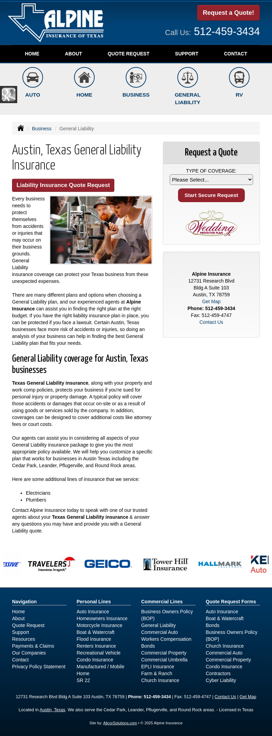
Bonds (148, 646)
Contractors (218, 673)
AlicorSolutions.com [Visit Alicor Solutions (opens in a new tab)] (120, 723)
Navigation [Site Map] (24, 601)
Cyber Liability (221, 680)
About (73, 53)
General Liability (158, 625)
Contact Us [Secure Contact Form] (211, 322)
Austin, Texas (52, 709)
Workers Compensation (166, 639)
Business (42, 128)
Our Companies (29, 653)
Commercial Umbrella (164, 659)
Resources (23, 639)
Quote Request (28, 625)
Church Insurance (160, 680)
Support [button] (186, 53)
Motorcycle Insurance (100, 625)
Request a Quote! (228, 12)
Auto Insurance (93, 611)
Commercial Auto (159, 632)
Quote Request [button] (128, 53)
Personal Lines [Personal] (94, 601)
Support (20, 632)
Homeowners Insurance (102, 618)
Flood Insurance (94, 639)
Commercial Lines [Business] (162, 601)
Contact (235, 53)
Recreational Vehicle (99, 653)
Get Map (211, 301)
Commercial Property (163, 653)
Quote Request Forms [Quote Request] (231, 601)
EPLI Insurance (157, 666)
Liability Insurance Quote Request (63, 185)
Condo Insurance (95, 659)
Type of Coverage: (211, 171)
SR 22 (83, 680)
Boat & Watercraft (96, 632)
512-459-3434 (227, 31)
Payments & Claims (33, 646)
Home (32, 53)
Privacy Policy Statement (38, 666)
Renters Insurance (96, 646)
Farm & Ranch (156, 673)
